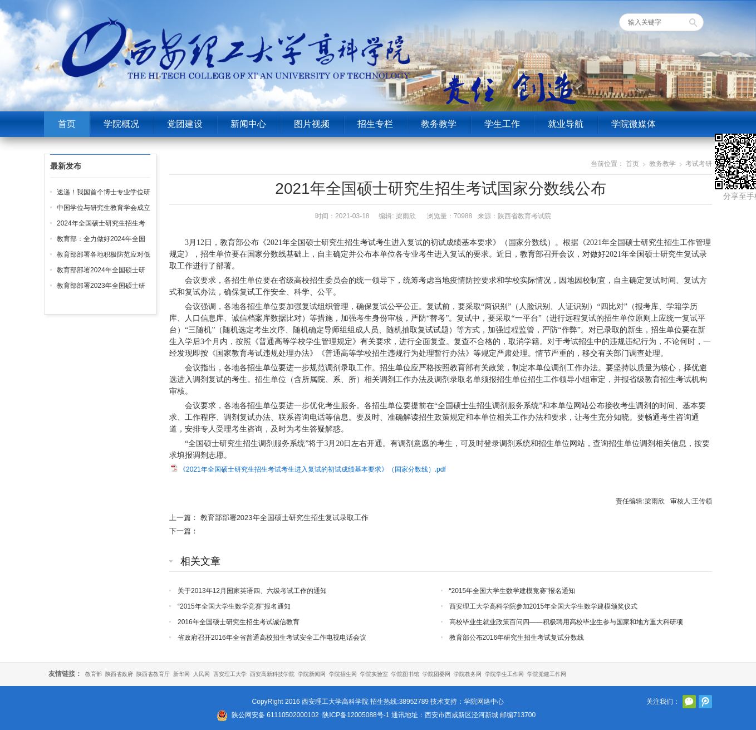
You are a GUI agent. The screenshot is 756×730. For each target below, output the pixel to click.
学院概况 (121, 124)
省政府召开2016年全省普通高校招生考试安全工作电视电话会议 (272, 637)
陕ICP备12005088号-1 (355, 715)
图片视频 (312, 124)
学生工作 (502, 124)
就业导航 (565, 124)
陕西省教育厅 (153, 674)
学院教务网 (468, 674)
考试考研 (698, 164)
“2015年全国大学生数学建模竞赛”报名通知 (512, 591)
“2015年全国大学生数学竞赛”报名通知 (234, 606)
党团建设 (185, 124)
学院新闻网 (312, 674)
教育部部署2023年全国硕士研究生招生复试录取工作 (284, 517)
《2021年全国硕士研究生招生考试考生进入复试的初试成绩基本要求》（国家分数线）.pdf (312, 469)
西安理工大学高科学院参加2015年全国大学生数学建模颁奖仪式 (543, 606)
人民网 (201, 674)
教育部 (93, 674)
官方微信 (689, 701)
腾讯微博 (705, 701)
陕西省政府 (119, 674)
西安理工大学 (230, 674)
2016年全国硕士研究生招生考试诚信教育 (239, 622)
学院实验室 (374, 674)
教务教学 (438, 124)
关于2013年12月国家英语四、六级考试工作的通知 (252, 591)
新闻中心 (248, 124)
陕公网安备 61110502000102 (275, 715)
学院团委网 (436, 674)
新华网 (181, 674)
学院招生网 (343, 674)
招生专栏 (375, 124)
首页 (67, 124)
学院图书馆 (405, 674)
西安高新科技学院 (272, 674)
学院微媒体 (633, 124)
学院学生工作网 (504, 674)
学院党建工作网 (546, 674)
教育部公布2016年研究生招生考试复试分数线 (517, 637)
